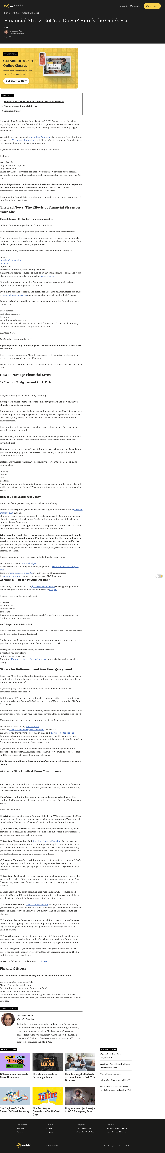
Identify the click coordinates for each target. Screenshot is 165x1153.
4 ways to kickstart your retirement (26, 729)
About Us (21, 1128)
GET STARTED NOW (16, 81)
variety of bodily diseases (14, 295)
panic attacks (47, 276)
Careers (20, 1132)
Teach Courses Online (37, 904)
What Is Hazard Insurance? (110, 1074)
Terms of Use (102, 1146)
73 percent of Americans (23, 140)
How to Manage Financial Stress (20, 106)
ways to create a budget (21, 573)
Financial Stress (12, 111)
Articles (50, 1132)
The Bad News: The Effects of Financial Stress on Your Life (34, 101)
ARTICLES (16, 13)
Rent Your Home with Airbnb (47, 841)
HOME (7, 13)
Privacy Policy (112, 1146)
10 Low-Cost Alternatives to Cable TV (115, 1080)
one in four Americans (40, 137)
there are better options (62, 733)
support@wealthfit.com (116, 1132)
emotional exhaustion (10, 260)
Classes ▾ (123, 5)
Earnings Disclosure (125, 1146)
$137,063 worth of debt (43, 586)
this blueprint (32, 726)
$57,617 (53, 589)
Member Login (152, 5)
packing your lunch (12, 576)
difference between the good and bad (28, 659)
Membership (135, 5)
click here (42, 961)
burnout (4, 263)
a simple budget (28, 563)
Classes (50, 1128)
